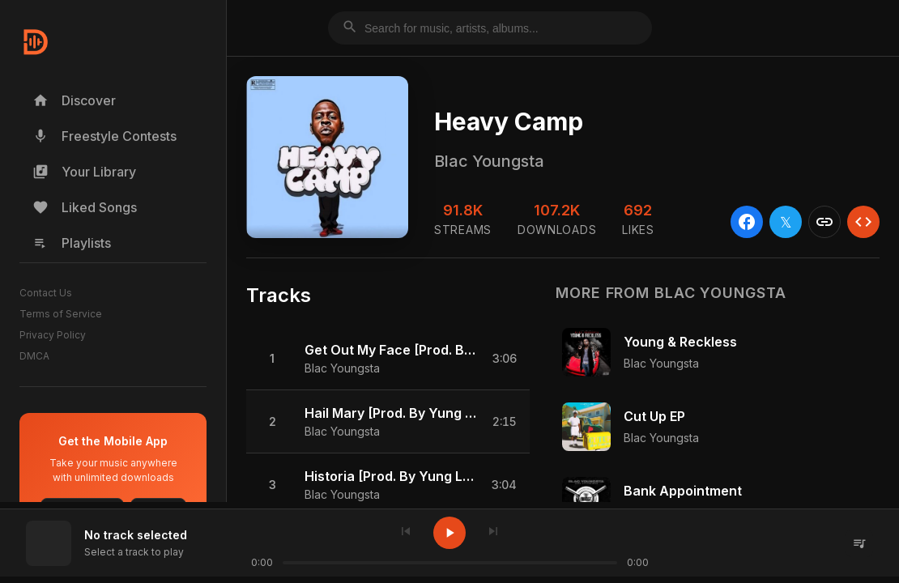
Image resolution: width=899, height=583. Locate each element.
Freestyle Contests (104, 136)
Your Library (84, 172)
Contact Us (45, 293)
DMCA (34, 356)
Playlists (71, 243)
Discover (74, 100)
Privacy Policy (52, 335)
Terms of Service (60, 314)
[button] (388, 358)
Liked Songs (84, 207)
